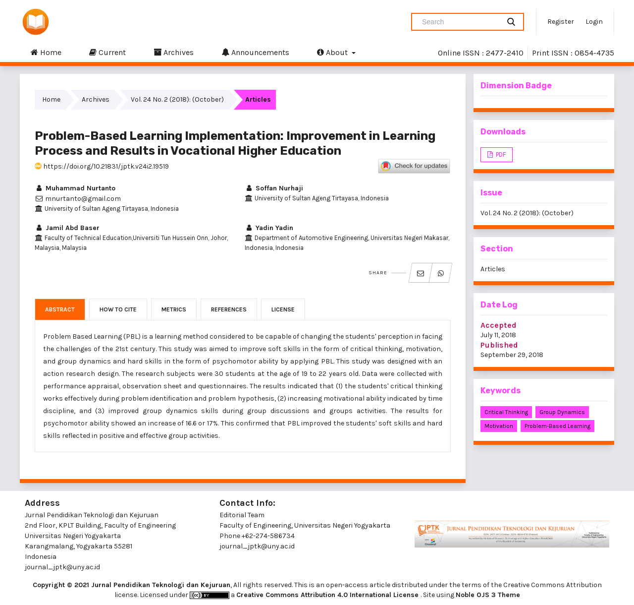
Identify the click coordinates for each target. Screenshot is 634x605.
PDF (500, 154)
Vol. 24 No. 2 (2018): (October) (177, 99)
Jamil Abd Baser (67, 228)
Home (46, 52)
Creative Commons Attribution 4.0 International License (328, 595)
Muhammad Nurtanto (75, 188)
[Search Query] (459, 22)
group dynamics (562, 412)
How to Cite (118, 309)
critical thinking (506, 412)
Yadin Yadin (269, 228)
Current (107, 52)
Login (594, 21)
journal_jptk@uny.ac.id (257, 546)
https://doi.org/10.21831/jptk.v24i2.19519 (102, 166)
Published (499, 345)
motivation (498, 426)
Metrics (173, 309)
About (333, 52)
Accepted (498, 325)
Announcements (255, 52)
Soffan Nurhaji (274, 188)
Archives (174, 52)
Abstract (60, 309)
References (229, 309)
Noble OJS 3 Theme (488, 595)
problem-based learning (557, 426)
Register (560, 21)
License (283, 309)
